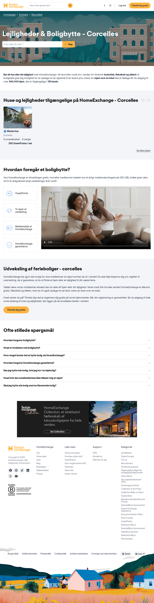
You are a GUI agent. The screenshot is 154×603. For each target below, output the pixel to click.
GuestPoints (70, 460)
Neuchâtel (36, 14)
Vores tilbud (126, 476)
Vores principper (72, 453)
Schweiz (23, 14)
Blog (38, 463)
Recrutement (127, 463)
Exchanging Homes (130, 485)
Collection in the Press (131, 489)
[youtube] (16, 476)
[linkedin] (28, 470)
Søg (69, 44)
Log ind (122, 5)
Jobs (38, 460)
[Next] (148, 100)
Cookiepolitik (60, 554)
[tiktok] (22, 470)
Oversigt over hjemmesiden (104, 554)
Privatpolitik (45, 554)
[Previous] (143, 100)
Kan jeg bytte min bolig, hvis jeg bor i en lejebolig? (77, 370)
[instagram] (16, 470)
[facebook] (10, 470)
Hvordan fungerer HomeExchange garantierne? (77, 363)
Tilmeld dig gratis (140, 5)
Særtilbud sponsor (129, 532)
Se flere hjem (144, 150)
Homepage (9, 14)
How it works (127, 518)
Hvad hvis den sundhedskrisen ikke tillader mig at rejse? (77, 378)
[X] (10, 476)
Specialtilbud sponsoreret (133, 505)
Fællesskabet (42, 470)
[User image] (27, 123)
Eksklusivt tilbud (128, 525)
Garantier (69, 467)
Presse (39, 474)
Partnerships (127, 539)
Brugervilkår (13, 554)
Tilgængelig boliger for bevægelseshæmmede (132, 471)
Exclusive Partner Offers (132, 514)
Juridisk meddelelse (79, 554)
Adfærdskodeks (29, 554)
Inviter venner (71, 474)
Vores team (41, 456)
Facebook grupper (129, 467)
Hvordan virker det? (74, 456)
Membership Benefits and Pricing (133, 500)
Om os (124, 460)
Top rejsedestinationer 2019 (131, 480)
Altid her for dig (100, 460)
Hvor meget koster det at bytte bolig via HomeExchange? (77, 355)
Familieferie (126, 453)
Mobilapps (41, 467)
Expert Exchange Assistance (129, 509)
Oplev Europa (127, 456)
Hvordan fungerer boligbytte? (77, 340)
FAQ (95, 453)
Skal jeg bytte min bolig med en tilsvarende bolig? (77, 385)
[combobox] (50, 5)
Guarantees (126, 496)
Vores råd (69, 470)
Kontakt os (97, 456)
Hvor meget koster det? (75, 463)
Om (38, 453)
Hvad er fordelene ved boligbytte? (77, 347)
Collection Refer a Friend (132, 492)
